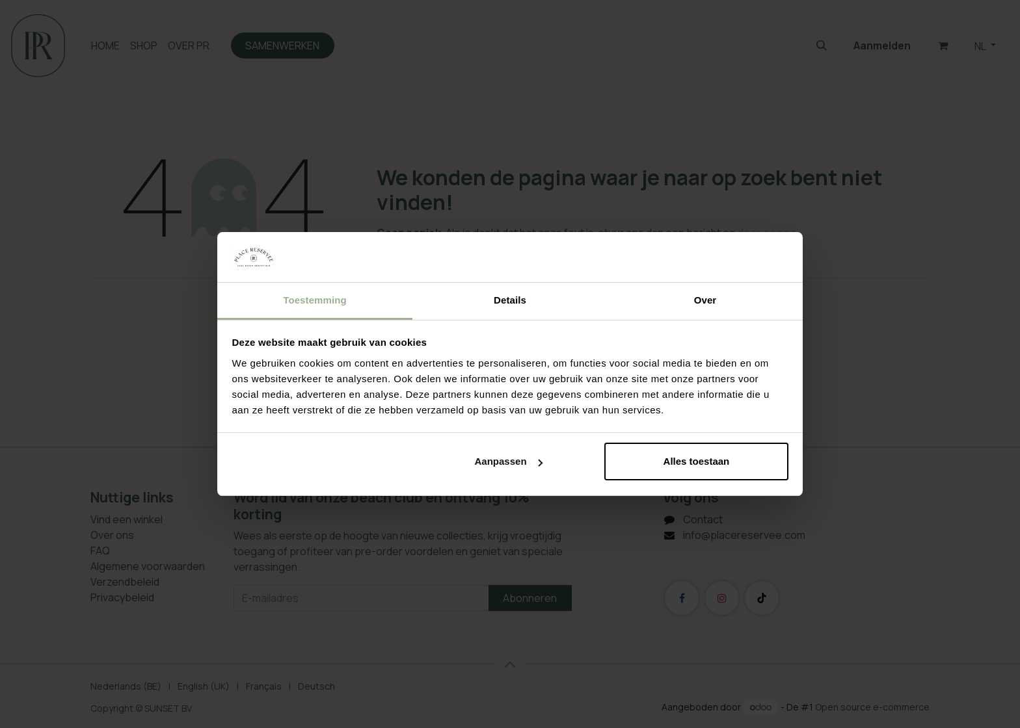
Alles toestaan (697, 461)
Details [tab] (510, 300)
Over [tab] (705, 300)
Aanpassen (509, 461)
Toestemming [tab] (315, 300)
